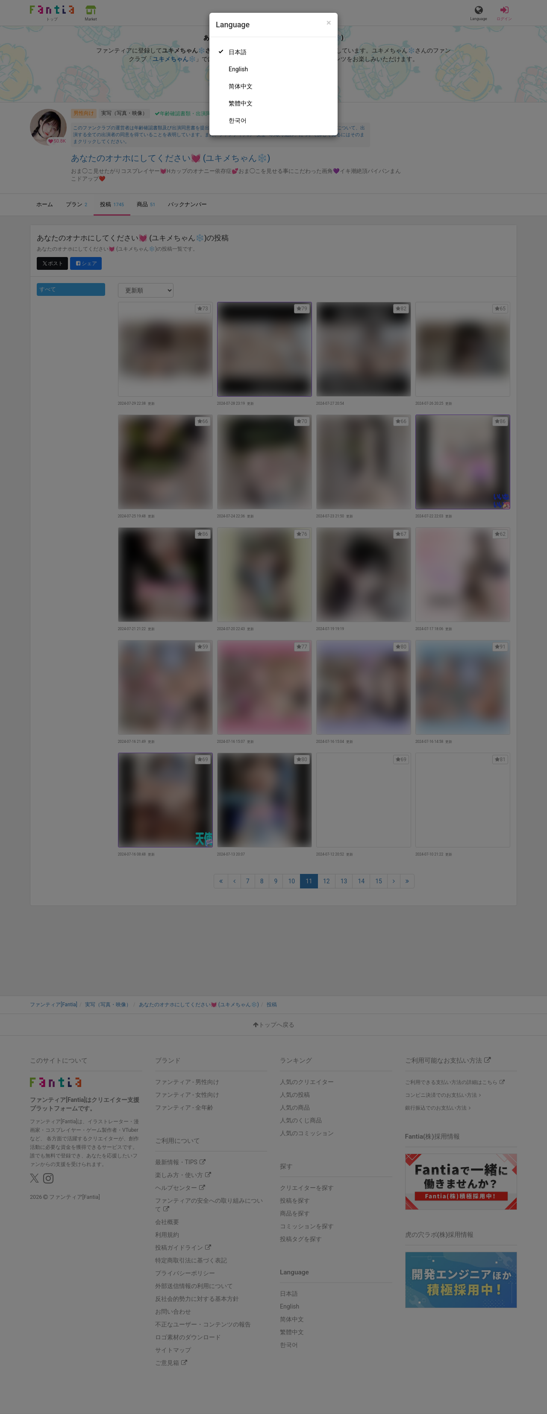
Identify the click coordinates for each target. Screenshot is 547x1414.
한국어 (238, 120)
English (238, 69)
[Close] (328, 22)
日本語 (238, 52)
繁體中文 (241, 103)
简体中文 (241, 86)
